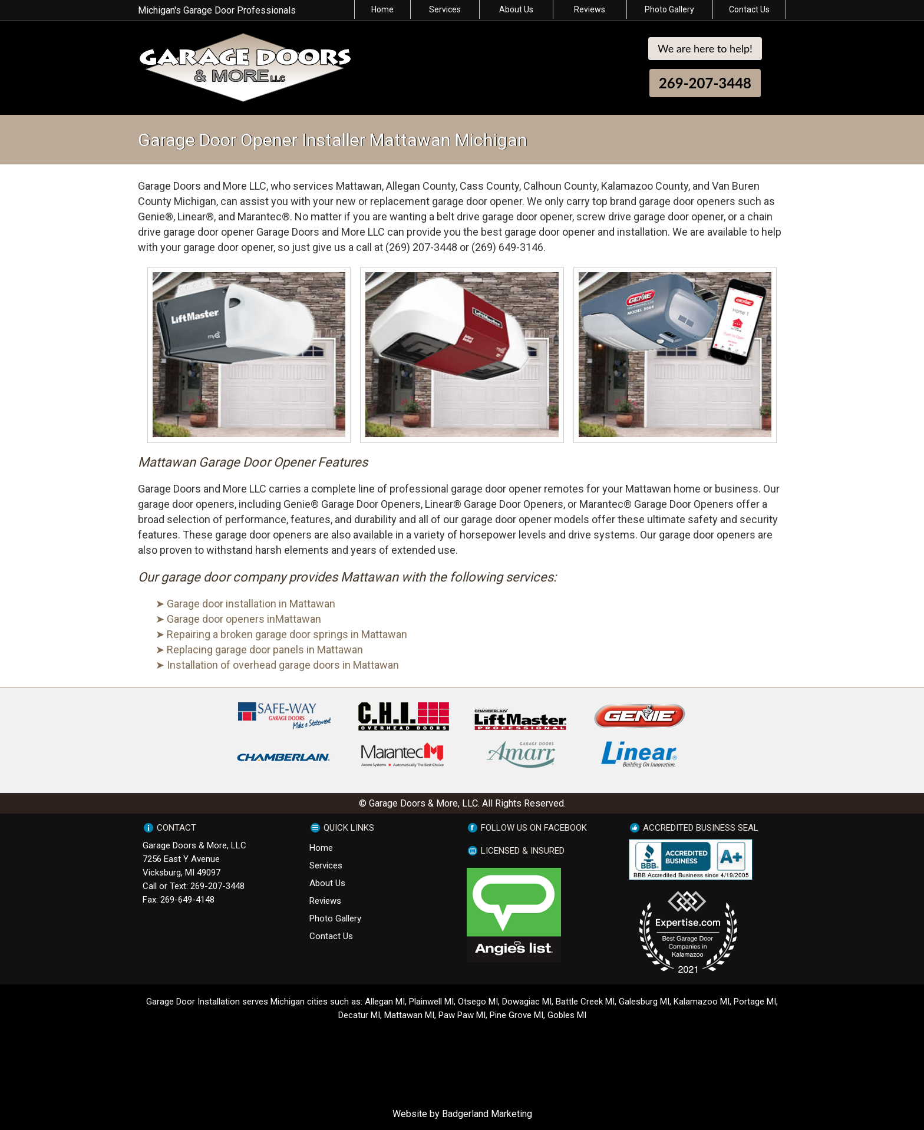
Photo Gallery (669, 9)
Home (382, 9)
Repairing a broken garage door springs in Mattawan (287, 634)
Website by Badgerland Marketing (462, 1113)
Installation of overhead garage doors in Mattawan (283, 665)
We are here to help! (705, 48)
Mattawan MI (409, 1015)
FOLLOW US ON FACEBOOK (534, 827)
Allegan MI (385, 1001)
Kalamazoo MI (702, 1001)
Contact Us (749, 9)
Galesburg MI (644, 1001)
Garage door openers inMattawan (244, 619)
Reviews (589, 9)
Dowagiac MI (527, 1001)
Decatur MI (359, 1015)
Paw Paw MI (462, 1015)
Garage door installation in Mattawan (251, 603)
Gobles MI (566, 1015)
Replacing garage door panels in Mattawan (265, 649)
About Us (516, 9)
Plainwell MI (431, 1001)
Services (445, 9)
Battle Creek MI (585, 1001)
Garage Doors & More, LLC (194, 845)
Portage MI (755, 1001)
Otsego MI (478, 1001)
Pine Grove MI (516, 1015)
